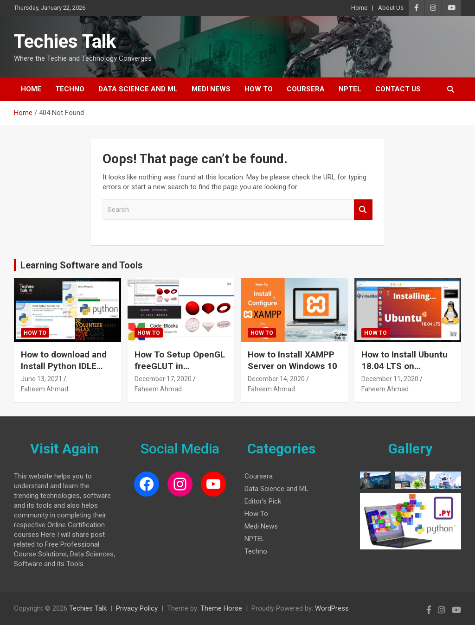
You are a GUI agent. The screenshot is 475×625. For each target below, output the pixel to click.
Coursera (306, 89)
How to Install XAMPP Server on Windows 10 (292, 360)
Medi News (211, 89)
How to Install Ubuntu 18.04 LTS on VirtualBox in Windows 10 (406, 371)
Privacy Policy (137, 608)
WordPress (332, 608)
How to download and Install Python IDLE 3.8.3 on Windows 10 (64, 366)
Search (363, 209)
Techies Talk (65, 41)
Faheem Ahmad (44, 389)
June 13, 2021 (41, 379)
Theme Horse (221, 608)
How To (258, 89)
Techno (69, 89)
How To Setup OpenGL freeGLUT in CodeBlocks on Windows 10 (180, 371)
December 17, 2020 (163, 379)
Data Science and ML (138, 89)
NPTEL (350, 89)
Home (359, 7)
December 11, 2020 (389, 379)
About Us (391, 7)
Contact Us (398, 89)
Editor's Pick (262, 501)
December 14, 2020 (276, 379)
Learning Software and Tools (81, 265)
